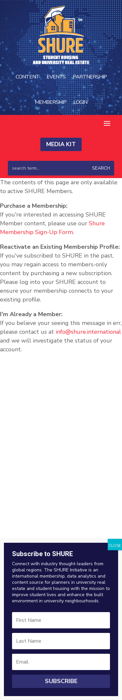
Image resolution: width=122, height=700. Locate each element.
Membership (50, 102)
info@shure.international (88, 332)
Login (80, 102)
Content (27, 76)
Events (56, 76)
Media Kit (61, 144)
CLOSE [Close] (115, 545)
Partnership (90, 76)
